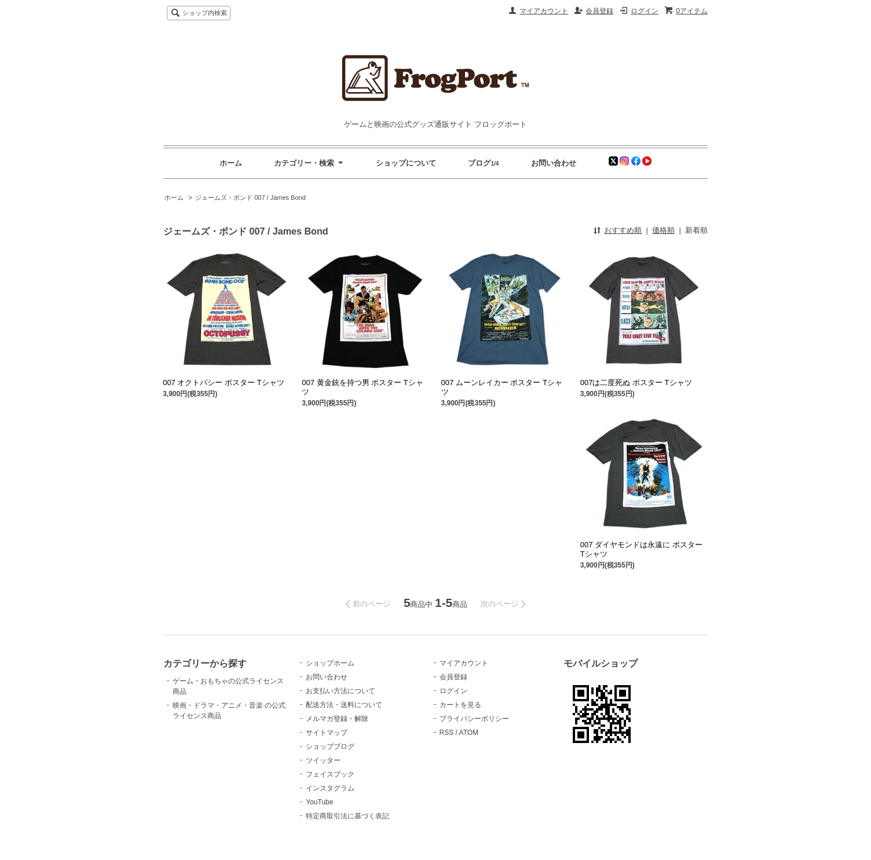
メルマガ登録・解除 (337, 719)
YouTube (319, 802)
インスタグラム (330, 788)
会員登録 (599, 11)
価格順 (663, 230)
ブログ (479, 163)
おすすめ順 (623, 230)
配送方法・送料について (344, 705)
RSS (447, 733)
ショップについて (406, 163)
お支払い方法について (340, 691)
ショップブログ (330, 746)
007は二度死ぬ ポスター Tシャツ (636, 382)
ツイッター (323, 760)
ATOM (469, 733)
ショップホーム (330, 663)
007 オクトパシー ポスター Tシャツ (223, 382)
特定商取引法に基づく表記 (347, 816)
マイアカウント (543, 11)
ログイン (644, 11)
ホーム (230, 163)
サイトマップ (326, 733)
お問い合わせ (553, 163)
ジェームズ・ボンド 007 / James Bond (250, 197)
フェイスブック (330, 774)
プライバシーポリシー (474, 719)
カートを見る (460, 705)
